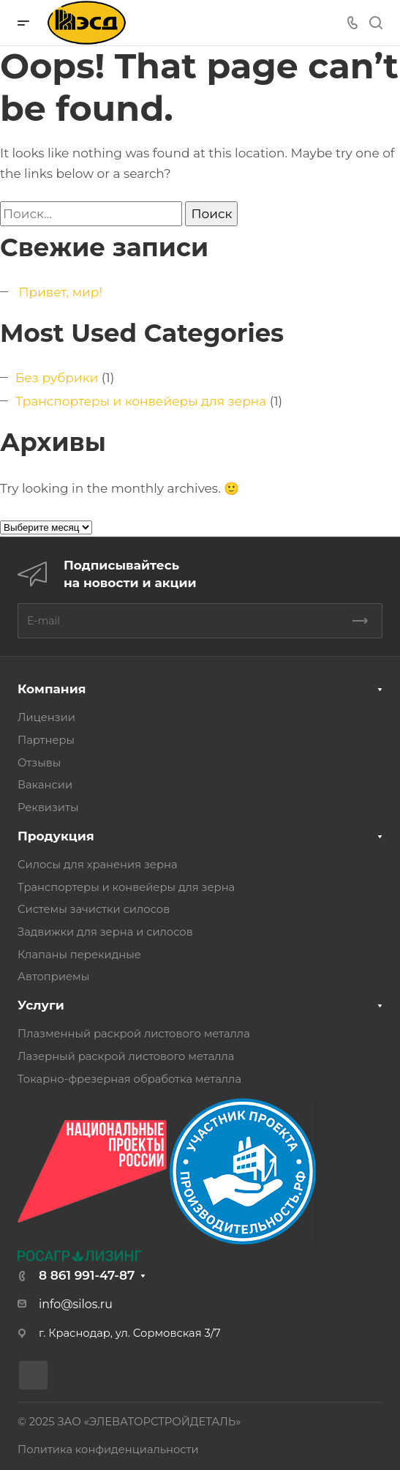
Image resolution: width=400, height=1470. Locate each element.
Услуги (41, 1005)
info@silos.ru (76, 1304)
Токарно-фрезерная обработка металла (129, 1079)
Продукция (56, 836)
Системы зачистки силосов (94, 909)
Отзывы (39, 762)
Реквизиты (48, 807)
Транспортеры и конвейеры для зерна (140, 401)
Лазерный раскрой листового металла (126, 1056)
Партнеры (46, 740)
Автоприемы (53, 976)
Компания (52, 689)
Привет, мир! (60, 292)
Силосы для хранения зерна (98, 864)
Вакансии (45, 784)
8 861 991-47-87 (87, 1275)
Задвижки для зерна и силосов (105, 932)
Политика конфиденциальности (108, 1449)
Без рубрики (56, 377)
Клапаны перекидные (79, 954)
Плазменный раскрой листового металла (134, 1033)
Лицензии (46, 717)
